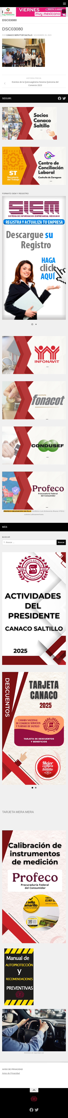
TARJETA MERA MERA (18, 812)
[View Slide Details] (34, 728)
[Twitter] (64, 98)
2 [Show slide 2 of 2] (35, 324)
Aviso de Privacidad (11, 1073)
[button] (34, 12)
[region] (34, 12)
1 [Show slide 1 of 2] (32, 324)
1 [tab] (32, 787)
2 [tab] (35, 787)
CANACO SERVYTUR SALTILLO (19, 35)
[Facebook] (59, 98)
